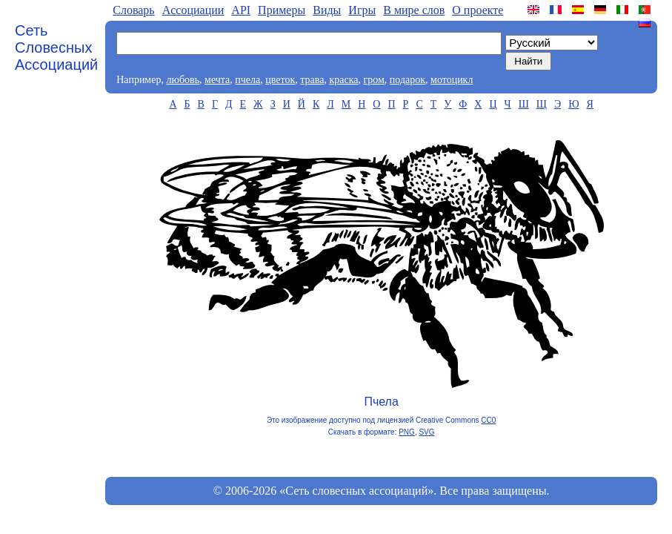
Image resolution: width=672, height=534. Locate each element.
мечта (217, 79)
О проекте (477, 10)
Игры (362, 10)
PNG (407, 432)
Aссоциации (193, 10)
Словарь (133, 10)
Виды (327, 10)
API (240, 10)
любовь (182, 79)
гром (373, 79)
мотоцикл (451, 79)
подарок (407, 79)
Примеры (281, 10)
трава (312, 79)
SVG (426, 432)
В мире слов (414, 10)
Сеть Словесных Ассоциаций (56, 47)
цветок (280, 79)
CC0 (488, 420)
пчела (247, 79)
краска (343, 79)
